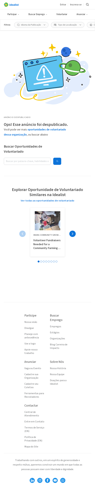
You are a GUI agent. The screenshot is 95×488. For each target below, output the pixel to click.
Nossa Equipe (57, 374)
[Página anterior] (22, 234)
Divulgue (29, 328)
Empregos (55, 326)
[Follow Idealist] (32, 480)
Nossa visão (30, 322)
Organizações (57, 338)
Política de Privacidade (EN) (33, 438)
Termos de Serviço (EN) (34, 429)
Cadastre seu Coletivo (31, 385)
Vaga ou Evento (32, 368)
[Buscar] (87, 5)
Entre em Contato (34, 421)
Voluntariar (61, 14)
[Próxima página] (72, 234)
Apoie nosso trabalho (31, 351)
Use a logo (30, 343)
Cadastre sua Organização (31, 376)
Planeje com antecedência (31, 335)
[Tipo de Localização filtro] (67, 25)
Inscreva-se (76, 4)
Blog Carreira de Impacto (58, 346)
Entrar (63, 4)
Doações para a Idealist (58, 382)
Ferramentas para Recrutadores (34, 395)
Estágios (54, 332)
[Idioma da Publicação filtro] (31, 25)
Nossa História (58, 368)
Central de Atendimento (31, 413)
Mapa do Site (31, 446)
